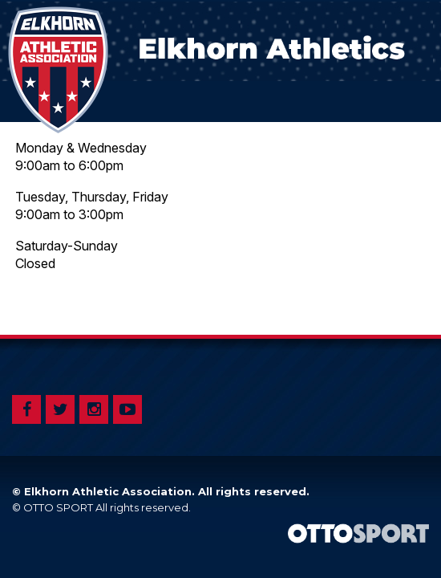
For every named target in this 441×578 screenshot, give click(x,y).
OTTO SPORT (58, 507)
